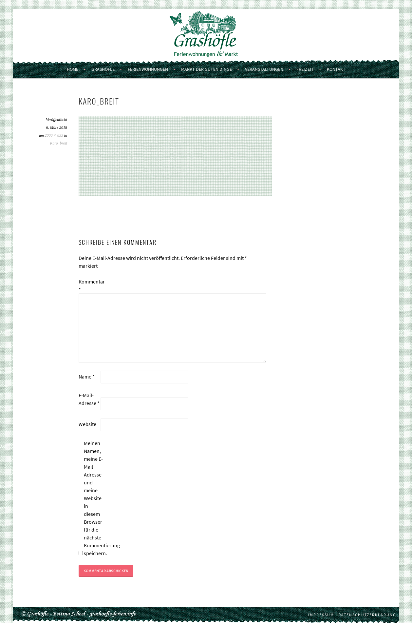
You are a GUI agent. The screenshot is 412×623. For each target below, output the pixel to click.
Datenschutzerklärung (367, 614)
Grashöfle (103, 69)
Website (87, 424)
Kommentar (89, 285)
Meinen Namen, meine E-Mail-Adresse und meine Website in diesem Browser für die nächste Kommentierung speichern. (94, 498)
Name (87, 376)
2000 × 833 (54, 135)
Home (72, 69)
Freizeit (305, 69)
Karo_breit (58, 143)
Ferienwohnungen (148, 69)
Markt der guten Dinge (206, 69)
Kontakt (336, 69)
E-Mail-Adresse (89, 399)
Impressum (321, 614)
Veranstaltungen (264, 69)
